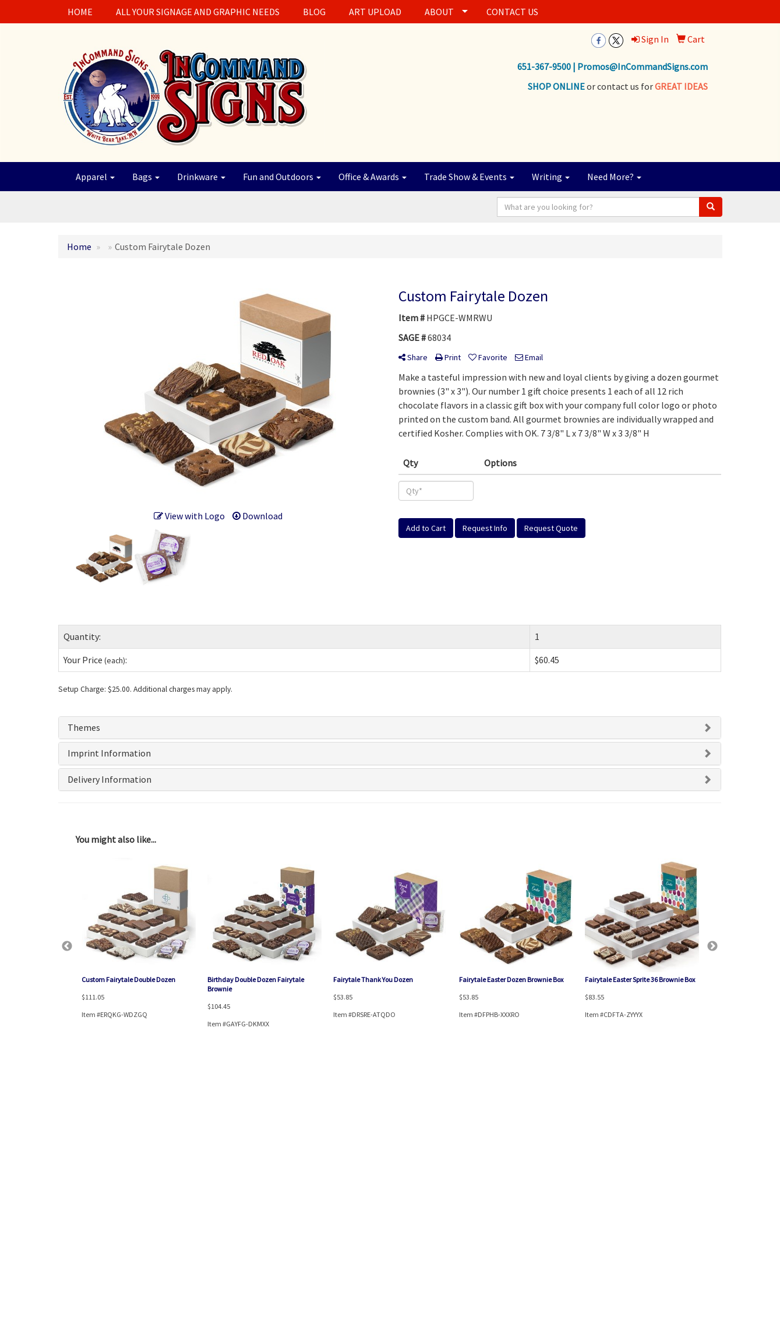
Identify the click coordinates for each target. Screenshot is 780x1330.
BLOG (314, 11)
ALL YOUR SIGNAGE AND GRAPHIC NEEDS (198, 11)
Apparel (95, 176)
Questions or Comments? (109, 1219)
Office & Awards (372, 176)
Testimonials (191, 1198)
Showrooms (191, 1149)
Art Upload (75, 1182)
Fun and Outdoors (282, 176)
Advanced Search (198, 1133)
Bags (146, 176)
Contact (71, 1165)
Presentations (193, 1165)
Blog (179, 1182)
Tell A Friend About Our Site (113, 1233)
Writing (551, 176)
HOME (80, 11)
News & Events (81, 1198)
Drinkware (201, 176)
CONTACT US (512, 11)
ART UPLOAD (375, 11)
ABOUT (439, 11)
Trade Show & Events (469, 176)
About (67, 1149)
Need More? (614, 176)
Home (67, 1133)
